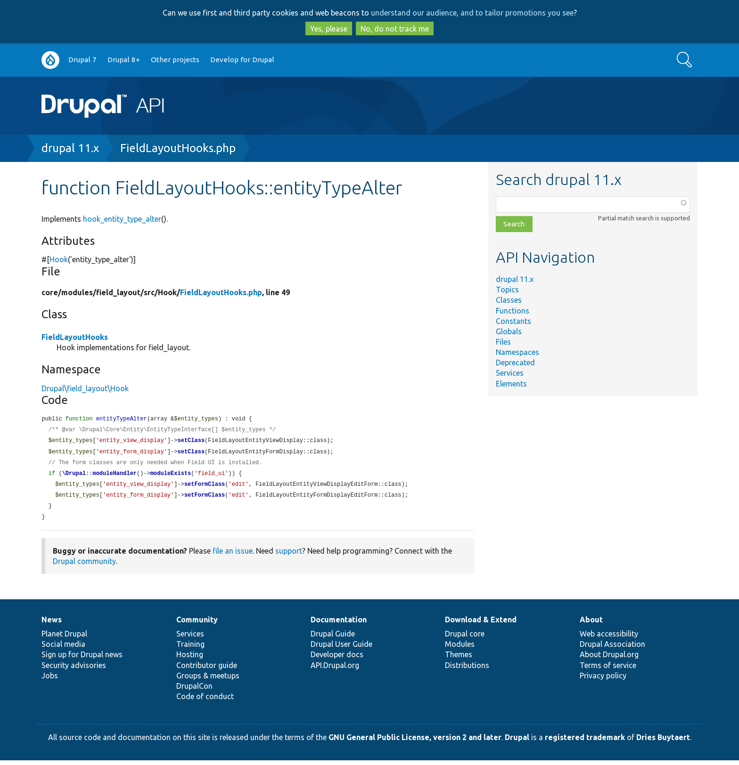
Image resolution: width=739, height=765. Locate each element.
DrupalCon (194, 690)
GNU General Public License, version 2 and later (414, 742)
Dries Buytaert (663, 742)
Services (510, 373)
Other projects (175, 60)
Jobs (49, 680)
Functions (512, 310)
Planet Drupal (64, 638)
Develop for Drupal (242, 60)
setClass (191, 442)
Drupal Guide (333, 638)
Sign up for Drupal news (82, 659)
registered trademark (585, 742)
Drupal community (84, 566)
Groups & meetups (207, 680)
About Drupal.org (609, 659)
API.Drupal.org (335, 670)
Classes (509, 300)
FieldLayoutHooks (74, 337)
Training (190, 648)
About (591, 624)
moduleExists (170, 476)
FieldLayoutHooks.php (178, 148)
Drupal (517, 742)
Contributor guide (206, 670)
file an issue (233, 555)
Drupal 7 (82, 60)
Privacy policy (603, 680)
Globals (509, 331)
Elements (511, 383)
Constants (513, 321)
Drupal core (464, 638)
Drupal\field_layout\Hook (85, 388)
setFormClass (204, 487)
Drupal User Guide (341, 648)
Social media (63, 648)
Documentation (339, 624)
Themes (458, 659)
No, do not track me (395, 28)
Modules (460, 648)
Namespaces (517, 352)
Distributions (467, 670)
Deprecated (515, 362)
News (51, 624)
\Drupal (74, 476)
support (288, 555)
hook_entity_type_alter (122, 219)
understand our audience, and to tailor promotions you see (472, 12)
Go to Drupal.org (50, 60)
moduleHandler (114, 476)
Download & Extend (481, 624)
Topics (507, 289)
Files (503, 342)
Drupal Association (612, 648)
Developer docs (337, 659)
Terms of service (608, 670)
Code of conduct (205, 701)
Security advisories (73, 670)
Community (197, 624)
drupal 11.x (70, 148)
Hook (58, 259)
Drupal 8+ (123, 60)
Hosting (189, 659)
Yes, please (328, 28)
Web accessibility (609, 638)
